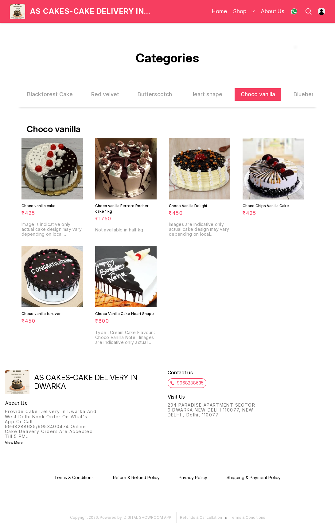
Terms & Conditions (247, 517)
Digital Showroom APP (147, 517)
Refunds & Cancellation (201, 517)
